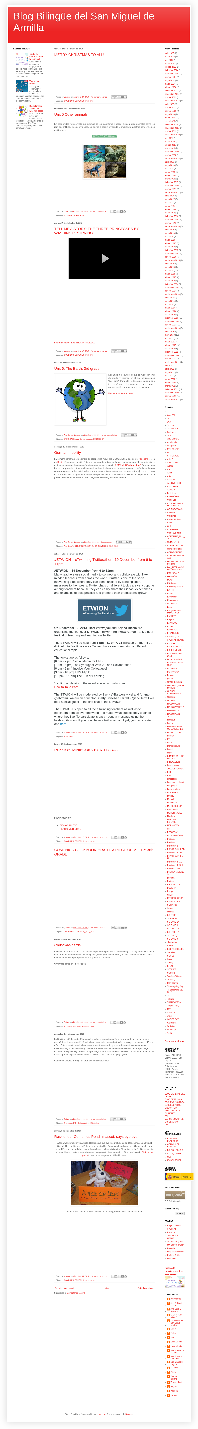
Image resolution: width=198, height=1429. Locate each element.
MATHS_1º (172, 803)
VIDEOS (171, 1012)
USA (169, 1009)
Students (171, 973)
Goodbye (171, 697)
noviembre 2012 (172, 355)
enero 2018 (170, 179)
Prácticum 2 (172, 846)
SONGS (170, 956)
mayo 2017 (170, 199)
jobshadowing (173, 765)
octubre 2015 (170, 257)
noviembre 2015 (172, 253)
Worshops (171, 1029)
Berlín (60, 462)
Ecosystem (172, 597)
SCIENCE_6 (172, 939)
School (170, 908)
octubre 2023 (170, 97)
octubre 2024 (170, 77)
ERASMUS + (173, 623)
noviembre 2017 (172, 185)
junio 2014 (169, 297)
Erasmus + (172, 1232)
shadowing (172, 942)
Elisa (169, 607)
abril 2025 (169, 60)
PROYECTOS (173, 884)
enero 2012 (170, 386)
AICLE (170, 459)
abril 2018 (169, 168)
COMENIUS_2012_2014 (84, 101)
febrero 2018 (170, 175)
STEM (170, 966)
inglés (169, 753)
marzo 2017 (170, 206)
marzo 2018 (170, 172)
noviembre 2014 (172, 287)
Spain (169, 959)
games (170, 679)
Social (170, 946)
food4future (172, 668)
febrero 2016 (170, 243)
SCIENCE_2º (78, 215)
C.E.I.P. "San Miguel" (176, 1316)
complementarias (174, 549)
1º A (169, 422)
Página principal (174, 1225)
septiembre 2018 (172, 158)
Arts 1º (170, 476)
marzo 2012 (170, 379)
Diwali (170, 580)
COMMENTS (173, 542)
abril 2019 (169, 138)
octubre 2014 (170, 291)
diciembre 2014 (171, 284)
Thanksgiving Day (175, 986)
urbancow (101, 1414)
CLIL (169, 526)
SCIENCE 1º (173, 915)
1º (168, 418)
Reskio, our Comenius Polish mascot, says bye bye (95, 1137)
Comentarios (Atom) (76, 1293)
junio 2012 (169, 369)
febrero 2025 (170, 67)
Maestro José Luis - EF (177, 1357)
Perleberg (143, 459)
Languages (172, 786)
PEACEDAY (172, 832)
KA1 (169, 772)
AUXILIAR (171, 490)
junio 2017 (169, 196)
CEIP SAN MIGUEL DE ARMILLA (176, 504)
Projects (170, 881)
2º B (75, 1123)
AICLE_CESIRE (174, 1153)
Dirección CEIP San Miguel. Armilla (177, 1323)
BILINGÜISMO (80, 546)
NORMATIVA (173, 825)
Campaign (171, 500)
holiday (170, 736)
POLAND (171, 839)
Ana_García (80, 439)
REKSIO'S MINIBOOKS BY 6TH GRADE (87, 750)
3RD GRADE (69, 439)
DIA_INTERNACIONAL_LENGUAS (175, 568)
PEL (167, 1116)
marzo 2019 (170, 141)
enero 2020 (170, 121)
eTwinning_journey (175, 640)
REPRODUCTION (175, 898)
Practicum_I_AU (174, 853)
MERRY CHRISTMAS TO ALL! (79, 55)
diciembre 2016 (171, 216)
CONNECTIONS (174, 552)
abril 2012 (169, 376)
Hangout (171, 720)
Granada (171, 700)
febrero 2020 (170, 118)
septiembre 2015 (172, 260)
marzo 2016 (170, 240)
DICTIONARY (173, 573)
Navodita (174, 1368)
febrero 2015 (170, 277)
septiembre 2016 (172, 226)
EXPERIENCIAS (174, 647)
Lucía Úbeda (176, 1342)
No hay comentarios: (99, 97)
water (169, 1016)
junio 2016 (169, 230)
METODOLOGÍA (174, 806)
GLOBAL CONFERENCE (174, 692)
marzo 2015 (170, 274)
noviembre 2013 (172, 321)
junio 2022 (169, 104)
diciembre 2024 (171, 70)
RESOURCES (173, 901)
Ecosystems (172, 600)
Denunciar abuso (174, 1041)
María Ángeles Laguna (177, 1363)
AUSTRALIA (172, 486)
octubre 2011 (170, 396)
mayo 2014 (170, 301)
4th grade (171, 445)
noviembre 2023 (172, 94)
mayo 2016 (170, 233)
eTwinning (171, 1229)
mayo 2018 (170, 165)
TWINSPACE (173, 1006)
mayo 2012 (170, 372)
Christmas (77, 1026)
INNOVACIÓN (173, 762)
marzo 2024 (170, 84)
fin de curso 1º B (174, 659)
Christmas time (88, 1026)
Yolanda (174, 1391)
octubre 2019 (170, 131)
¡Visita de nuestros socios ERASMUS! (36, 56)
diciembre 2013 (171, 318)
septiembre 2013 (172, 328)
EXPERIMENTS (174, 650)
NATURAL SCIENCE (171, 821)
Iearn (169, 742)
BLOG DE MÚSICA (173, 1099)
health (170, 723)
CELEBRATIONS (175, 509)
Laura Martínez (174, 789)
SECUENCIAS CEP (173, 1105)
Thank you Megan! (34, 82)
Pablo (173, 1372)
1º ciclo (170, 425)
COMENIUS (69, 101)
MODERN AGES (174, 813)
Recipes (170, 891)
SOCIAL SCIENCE (175, 949)
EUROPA (171, 643)
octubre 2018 (170, 155)
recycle (170, 895)
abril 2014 (169, 304)
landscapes (172, 779)
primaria (170, 878)
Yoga (169, 1033)
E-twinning (95, 1123)
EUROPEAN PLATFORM (172, 1139)
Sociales (171, 952)
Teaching (171, 979)
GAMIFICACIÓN (174, 682)
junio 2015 (169, 264)
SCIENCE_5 (172, 935)
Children (171, 512)
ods (168, 829)
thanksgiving (172, 983)
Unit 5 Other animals (71, 114)
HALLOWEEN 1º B (175, 707)
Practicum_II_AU (174, 862)
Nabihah (171, 816)
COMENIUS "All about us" (128, 465)
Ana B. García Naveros (177, 1304)
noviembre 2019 (172, 128)
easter (170, 593)
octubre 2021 (170, 107)
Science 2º (172, 918)
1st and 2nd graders (172, 1237)
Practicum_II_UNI (175, 865)
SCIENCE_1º (173, 922)
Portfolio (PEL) (173, 1255)
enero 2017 (170, 213)
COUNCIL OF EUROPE (173, 1145)
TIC (168, 995)
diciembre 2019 (171, 124)
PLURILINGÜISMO (175, 836)
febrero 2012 (170, 382)
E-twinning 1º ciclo (175, 586)
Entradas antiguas (146, 1288)
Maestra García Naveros (177, 1351)
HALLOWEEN (173, 704)
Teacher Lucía (177, 1382)
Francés (170, 675)
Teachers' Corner (174, 976)
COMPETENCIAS (175, 545)
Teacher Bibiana (174, 1377)
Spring (170, 962)
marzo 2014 (170, 308)
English (170, 619)
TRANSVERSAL (174, 1002)
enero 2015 (170, 281)
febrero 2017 (170, 209)
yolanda (174, 1395)
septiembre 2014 (172, 294)
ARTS (170, 473)
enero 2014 (170, 314)
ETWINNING (69, 736)
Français (171, 1248)
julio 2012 (169, 365)
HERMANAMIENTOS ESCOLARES (175, 727)
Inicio (107, 1288)
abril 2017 (169, 202)
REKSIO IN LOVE (69, 825)
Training (170, 999)
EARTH (170, 590)
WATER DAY (173, 1019)
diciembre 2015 (171, 250)
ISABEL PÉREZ (174, 1160)
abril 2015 (169, 270)
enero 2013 (170, 348)
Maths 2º (171, 799)
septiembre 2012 (172, 362)
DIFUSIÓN (172, 576)
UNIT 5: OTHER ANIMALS (104, 136)
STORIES (171, 969)
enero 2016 (170, 247)
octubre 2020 (170, 111)
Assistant (171, 479)
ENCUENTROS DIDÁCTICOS (174, 611)
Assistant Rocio (174, 483)
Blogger (128, 1414)
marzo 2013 (170, 342)
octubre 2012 (170, 359)
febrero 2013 (170, 345)
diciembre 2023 (171, 90)
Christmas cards (67, 945)
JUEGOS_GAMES (175, 769)
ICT (168, 739)
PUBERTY (172, 888)
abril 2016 (169, 236)
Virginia (174, 1386)
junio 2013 (169, 331)
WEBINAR (172, 1023)
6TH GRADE (173, 456)
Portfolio (171, 842)
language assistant (175, 782)
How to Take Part (66, 687)
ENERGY (171, 616)
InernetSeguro (173, 746)
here (63, 724)
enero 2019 (170, 148)
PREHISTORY (173, 868)
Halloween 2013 (174, 711)
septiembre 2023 (172, 101)
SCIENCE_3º (98, 439)
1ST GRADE (173, 429)
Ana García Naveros (176, 1310)
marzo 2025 (170, 63)
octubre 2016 (170, 223)
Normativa (171, 1258)
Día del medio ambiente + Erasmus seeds (36, 108)
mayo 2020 (170, 114)
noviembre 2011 (172, 393)
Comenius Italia (174, 533)
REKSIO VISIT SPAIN (70, 829)
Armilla (170, 466)
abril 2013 (169, 338)
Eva (172, 1337)
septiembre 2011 (172, 399)
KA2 (169, 775)
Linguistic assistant (175, 1252)
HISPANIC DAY (174, 732)
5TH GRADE (173, 449)
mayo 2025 (170, 56)
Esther (170, 626)
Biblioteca (171, 493)
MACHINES (172, 792)
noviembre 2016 (172, 219)
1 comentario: (106, 542)
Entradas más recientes (65, 1288)
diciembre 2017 (171, 182)
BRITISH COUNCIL (176, 1150)
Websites (171, 1026)
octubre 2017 (170, 189)
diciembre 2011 (171, 389)
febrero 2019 (170, 145)
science (89, 439)
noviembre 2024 (172, 73)
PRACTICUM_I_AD (176, 849)
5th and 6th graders (176, 1245)
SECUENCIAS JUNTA (175, 1102)
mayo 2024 (170, 80)
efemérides (172, 603)
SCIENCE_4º (173, 932)
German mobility (67, 452)
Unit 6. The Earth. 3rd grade (76, 368)
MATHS (170, 796)
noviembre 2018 (172, 151)
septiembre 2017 (172, 192)
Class (169, 523)
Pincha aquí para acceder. (121, 393)
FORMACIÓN (173, 672)
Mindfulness (172, 809)
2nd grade (68, 215)
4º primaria (172, 442)
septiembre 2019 (172, 135)
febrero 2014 (170, 311)
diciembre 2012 (171, 352)
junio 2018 (169, 162)
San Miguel (172, 905)
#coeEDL (171, 415)
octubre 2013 (170, 325)
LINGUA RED (171, 1108)
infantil (170, 749)
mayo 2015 (170, 267)
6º (168, 452)
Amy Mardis (176, 1299)
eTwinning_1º (173, 636)
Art (168, 469)
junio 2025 (169, 53)
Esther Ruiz (172, 630)
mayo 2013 (170, 335)
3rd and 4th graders (176, 1241)
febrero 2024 (170, 87)
